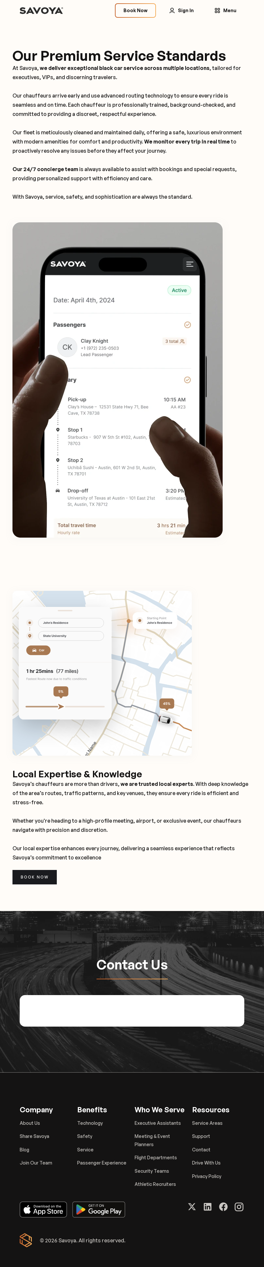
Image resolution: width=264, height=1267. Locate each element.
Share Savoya (34, 1136)
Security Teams (152, 1171)
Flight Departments (156, 1157)
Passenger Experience (101, 1163)
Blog (24, 1149)
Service (85, 1149)
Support (201, 1136)
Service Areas (207, 1123)
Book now (35, 877)
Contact (201, 1149)
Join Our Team (36, 1163)
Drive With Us (206, 1163)
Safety (84, 1136)
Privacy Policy (206, 1176)
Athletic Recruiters (155, 1184)
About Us (30, 1123)
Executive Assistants (158, 1123)
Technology (90, 1123)
